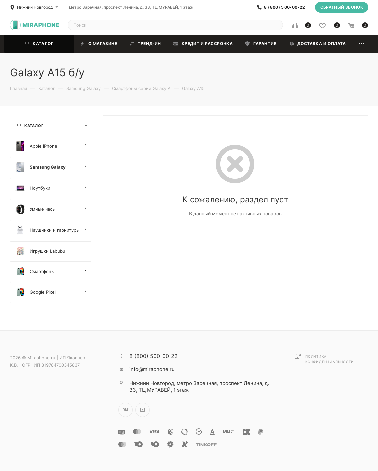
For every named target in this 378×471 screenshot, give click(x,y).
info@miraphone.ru (152, 369)
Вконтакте (125, 410)
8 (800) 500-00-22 (284, 7)
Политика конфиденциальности (329, 359)
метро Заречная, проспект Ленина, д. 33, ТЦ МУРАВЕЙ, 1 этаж (131, 7)
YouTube (142, 410)
